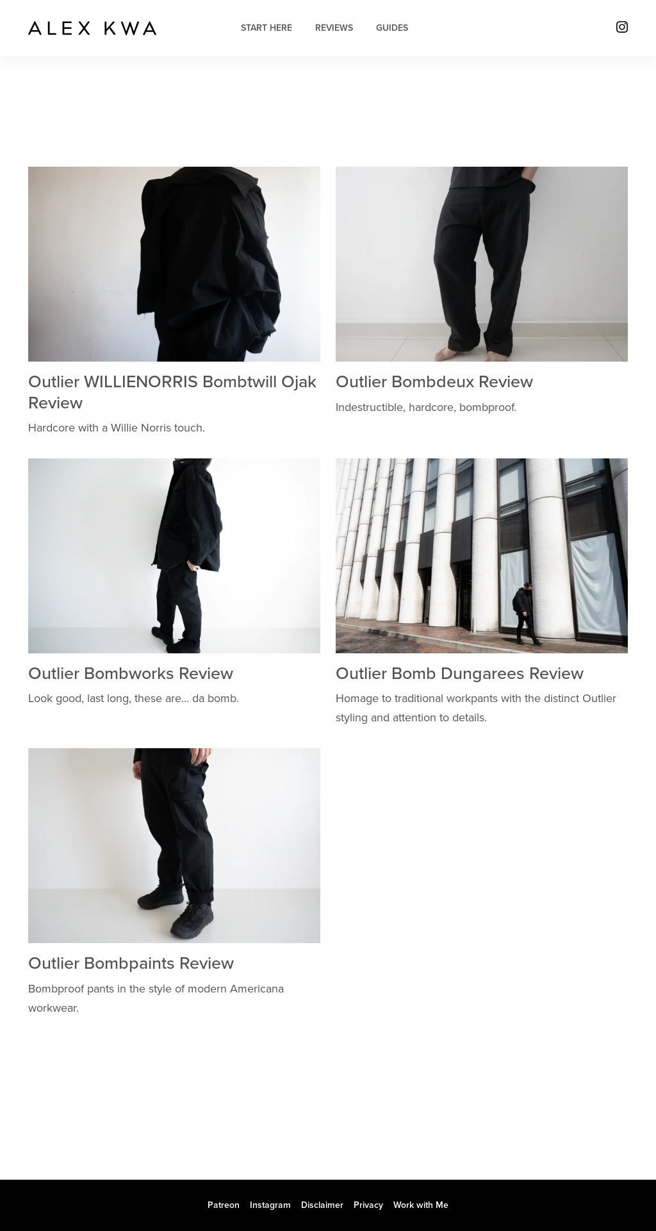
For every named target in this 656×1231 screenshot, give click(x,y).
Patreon (224, 1205)
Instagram (270, 1205)
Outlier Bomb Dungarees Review (460, 673)
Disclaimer (322, 1205)
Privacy (368, 1205)
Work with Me (420, 1205)
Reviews (334, 27)
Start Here (266, 27)
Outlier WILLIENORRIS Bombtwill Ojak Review (172, 392)
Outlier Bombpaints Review (131, 963)
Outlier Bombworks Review (130, 673)
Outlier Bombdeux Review (434, 381)
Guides (392, 27)
